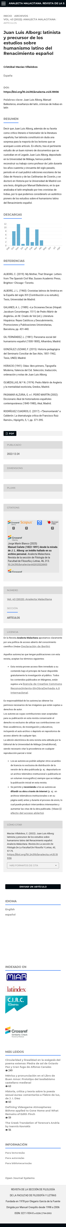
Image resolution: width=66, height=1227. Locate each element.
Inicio (8, 15)
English (10, 909)
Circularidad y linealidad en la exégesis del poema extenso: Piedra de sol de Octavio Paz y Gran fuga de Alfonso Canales (32, 1063)
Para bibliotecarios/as (18, 1163)
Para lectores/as (15, 1152)
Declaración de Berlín (35, 646)
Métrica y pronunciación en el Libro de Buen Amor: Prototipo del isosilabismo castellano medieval (30, 1079)
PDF (11, 433)
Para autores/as (14, 1158)
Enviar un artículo (33, 886)
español (10, 914)
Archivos (21, 15)
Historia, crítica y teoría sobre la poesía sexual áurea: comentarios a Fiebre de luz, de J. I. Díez (32, 1095)
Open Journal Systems (19, 1178)
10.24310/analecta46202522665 (27, 564)
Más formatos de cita (24, 865)
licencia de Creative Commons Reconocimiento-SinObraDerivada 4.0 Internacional (36, 688)
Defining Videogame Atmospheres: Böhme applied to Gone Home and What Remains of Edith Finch (31, 1111)
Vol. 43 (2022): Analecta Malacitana (30, 19)
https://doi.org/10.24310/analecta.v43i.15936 (31, 91)
